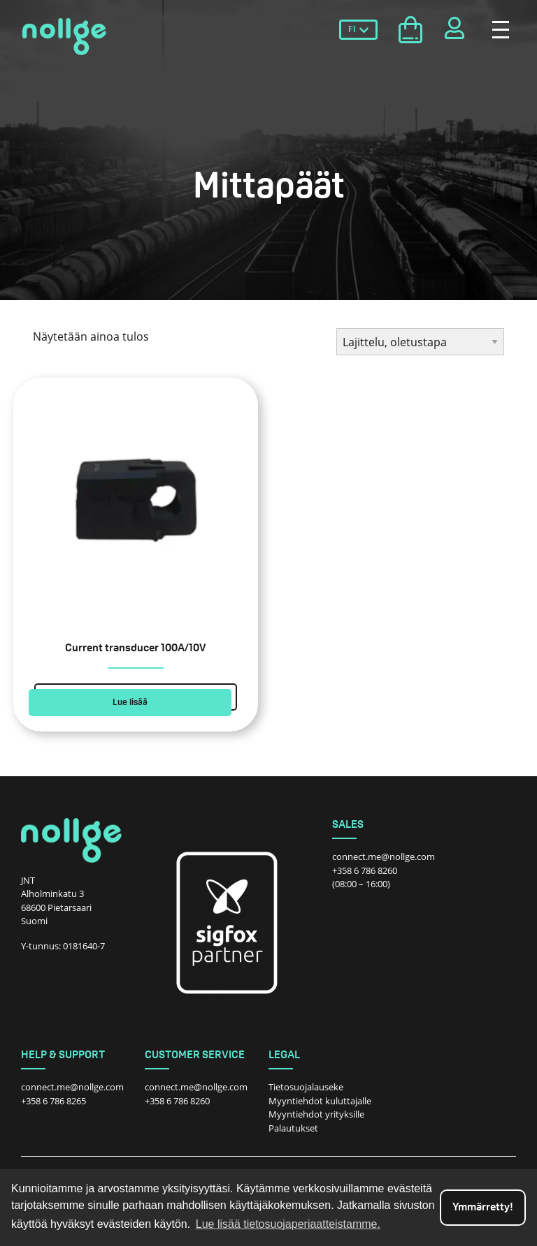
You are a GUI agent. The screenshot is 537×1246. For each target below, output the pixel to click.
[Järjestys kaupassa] (420, 341)
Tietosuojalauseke (305, 1087)
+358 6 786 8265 (53, 1101)
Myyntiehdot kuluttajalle (319, 1101)
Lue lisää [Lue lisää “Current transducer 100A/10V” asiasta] (130, 702)
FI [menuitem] (351, 29)
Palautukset (293, 1128)
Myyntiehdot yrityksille (316, 1114)
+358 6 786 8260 (364, 870)
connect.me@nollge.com (383, 856)
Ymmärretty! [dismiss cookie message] (482, 1207)
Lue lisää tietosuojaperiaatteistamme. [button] (288, 1224)
